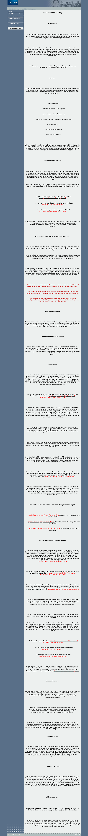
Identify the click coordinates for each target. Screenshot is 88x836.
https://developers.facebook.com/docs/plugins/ (52, 561)
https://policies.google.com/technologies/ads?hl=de (44, 528)
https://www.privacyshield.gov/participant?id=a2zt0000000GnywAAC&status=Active (57, 573)
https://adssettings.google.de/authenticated (41, 522)
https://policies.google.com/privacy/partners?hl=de (43, 515)
